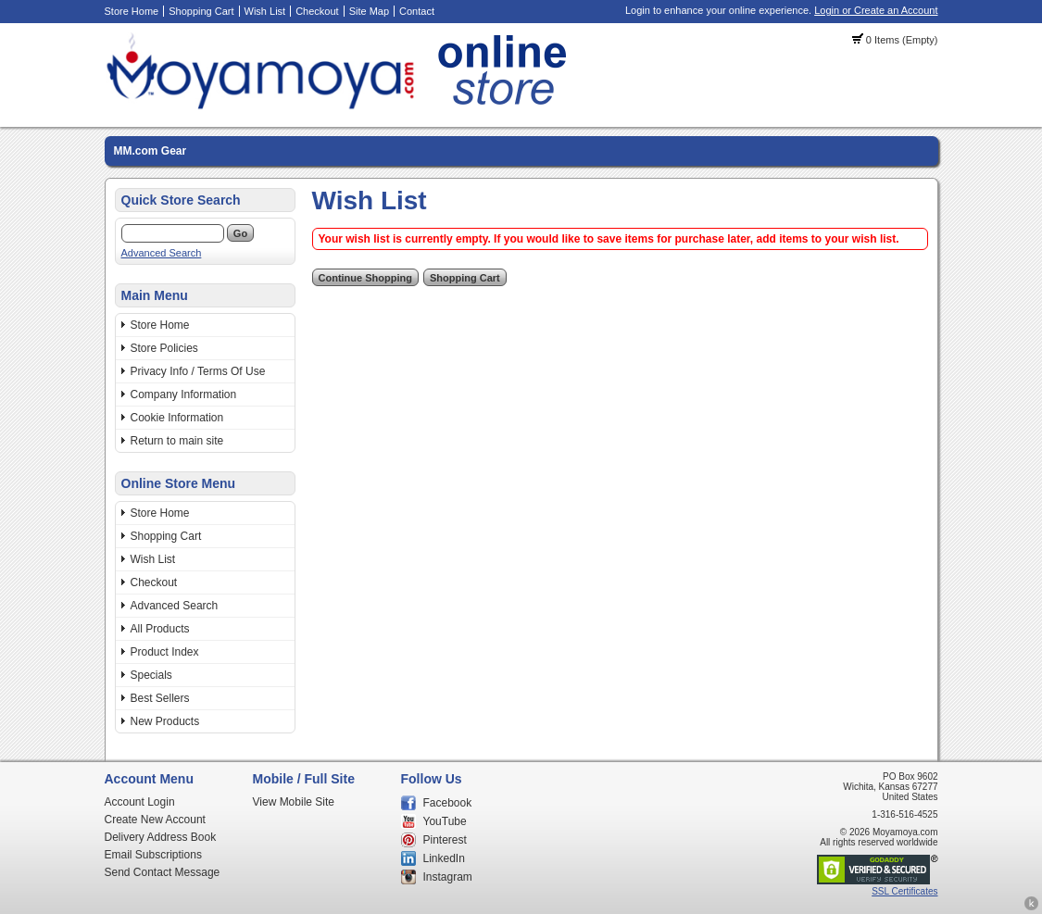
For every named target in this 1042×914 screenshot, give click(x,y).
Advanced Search (161, 252)
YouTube (445, 821)
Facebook (447, 802)
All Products (160, 628)
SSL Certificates (904, 891)
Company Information (184, 394)
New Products (165, 721)
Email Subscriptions (153, 854)
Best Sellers (160, 698)
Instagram (447, 876)
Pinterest (445, 839)
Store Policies (164, 348)
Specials (151, 675)
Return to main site (177, 440)
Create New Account (155, 819)
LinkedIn (444, 858)
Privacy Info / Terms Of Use (198, 371)
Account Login (140, 801)
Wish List (265, 11)
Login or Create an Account (875, 10)
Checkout (316, 11)
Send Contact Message (162, 872)
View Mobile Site (294, 801)
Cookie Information (177, 417)
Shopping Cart (201, 11)
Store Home (132, 11)
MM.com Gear (150, 150)
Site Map (369, 11)
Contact (416, 11)
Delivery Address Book (161, 837)
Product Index (165, 651)
